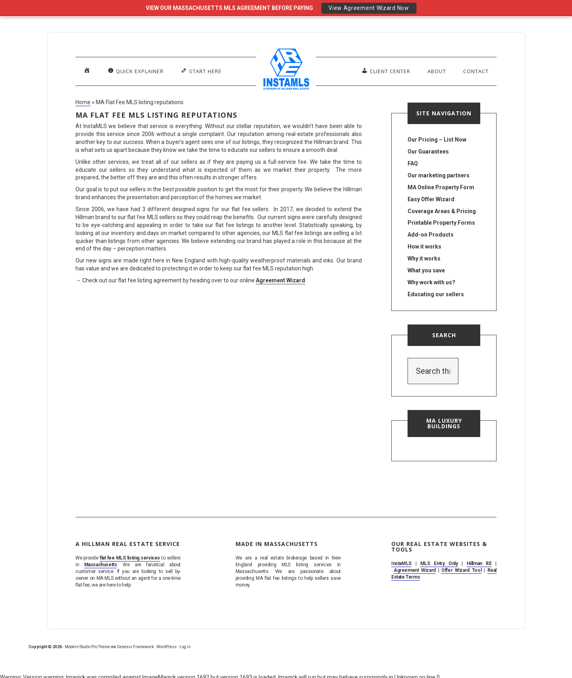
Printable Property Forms (441, 223)
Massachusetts (100, 564)
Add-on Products (431, 234)
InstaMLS (401, 563)
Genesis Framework (135, 647)
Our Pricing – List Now (437, 139)
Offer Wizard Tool (461, 570)
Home (83, 102)
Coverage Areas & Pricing (442, 211)
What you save (426, 270)
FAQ (413, 163)
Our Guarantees (428, 151)
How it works (424, 246)
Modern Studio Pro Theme (87, 647)
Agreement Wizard (280, 280)
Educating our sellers (436, 294)
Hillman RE (479, 563)
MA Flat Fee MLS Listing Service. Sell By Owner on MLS (286, 71)
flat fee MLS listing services (130, 558)
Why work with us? (431, 282)
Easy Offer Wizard (431, 199)
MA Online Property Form (441, 187)
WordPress (167, 647)
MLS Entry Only (439, 563)
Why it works (424, 258)
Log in (185, 647)
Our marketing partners (439, 175)
